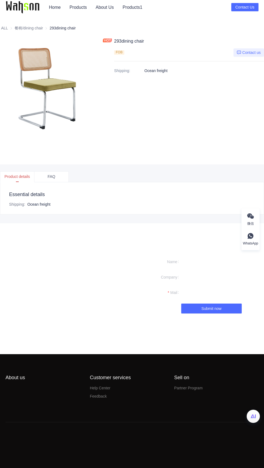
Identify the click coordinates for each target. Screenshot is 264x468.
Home (55, 7)
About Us (105, 7)
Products (78, 7)
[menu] (138, 7)
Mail (173, 292)
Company (169, 277)
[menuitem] (55, 7)
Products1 (132, 7)
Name (172, 262)
